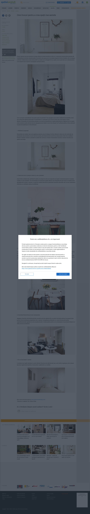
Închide (27, 274)
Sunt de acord (63, 274)
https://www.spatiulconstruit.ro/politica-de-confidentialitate (36, 268)
